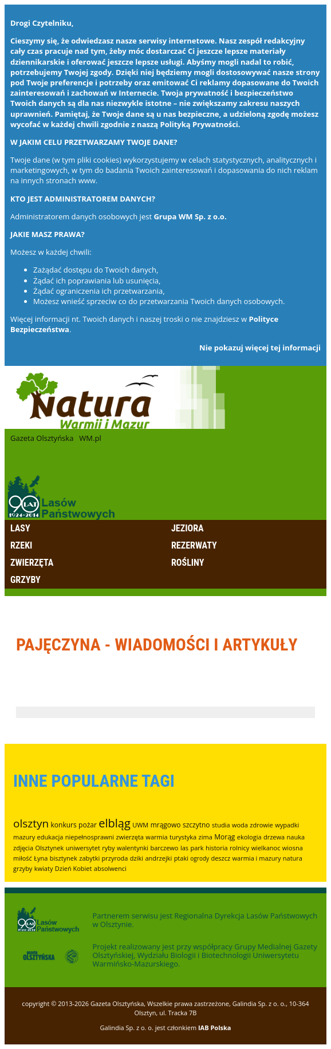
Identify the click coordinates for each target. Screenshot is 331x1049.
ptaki (181, 858)
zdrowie (261, 825)
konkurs (64, 825)
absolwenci (110, 868)
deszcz (220, 858)
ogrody (199, 858)
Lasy (20, 528)
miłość (22, 858)
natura (292, 858)
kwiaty (43, 868)
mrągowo (166, 825)
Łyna (41, 858)
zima (205, 837)
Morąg (224, 837)
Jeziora (187, 528)
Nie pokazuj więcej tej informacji (260, 347)
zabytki (89, 858)
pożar (87, 825)
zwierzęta (130, 837)
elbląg (114, 823)
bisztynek (63, 858)
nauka (296, 837)
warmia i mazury (257, 858)
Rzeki (21, 545)
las (184, 847)
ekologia (249, 837)
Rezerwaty (194, 545)
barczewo (164, 847)
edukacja (50, 837)
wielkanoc (266, 847)
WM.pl (90, 438)
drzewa (274, 837)
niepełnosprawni (89, 837)
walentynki (132, 847)
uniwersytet (83, 847)
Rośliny (187, 562)
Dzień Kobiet (73, 868)
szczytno (196, 825)
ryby (108, 847)
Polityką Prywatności (199, 124)
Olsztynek (49, 847)
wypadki (287, 825)
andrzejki (158, 858)
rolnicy (239, 847)
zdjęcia (23, 847)
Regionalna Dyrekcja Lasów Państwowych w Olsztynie (204, 919)
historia (217, 847)
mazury (24, 837)
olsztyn (31, 823)
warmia (156, 837)
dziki (136, 858)
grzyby (22, 868)
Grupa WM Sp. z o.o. (189, 216)
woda (240, 825)
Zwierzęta (31, 562)
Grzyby (25, 579)
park (196, 847)
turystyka (183, 837)
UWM (140, 825)
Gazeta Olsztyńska (41, 438)
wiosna (292, 847)
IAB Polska (214, 1027)
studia (221, 825)
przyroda (115, 858)
